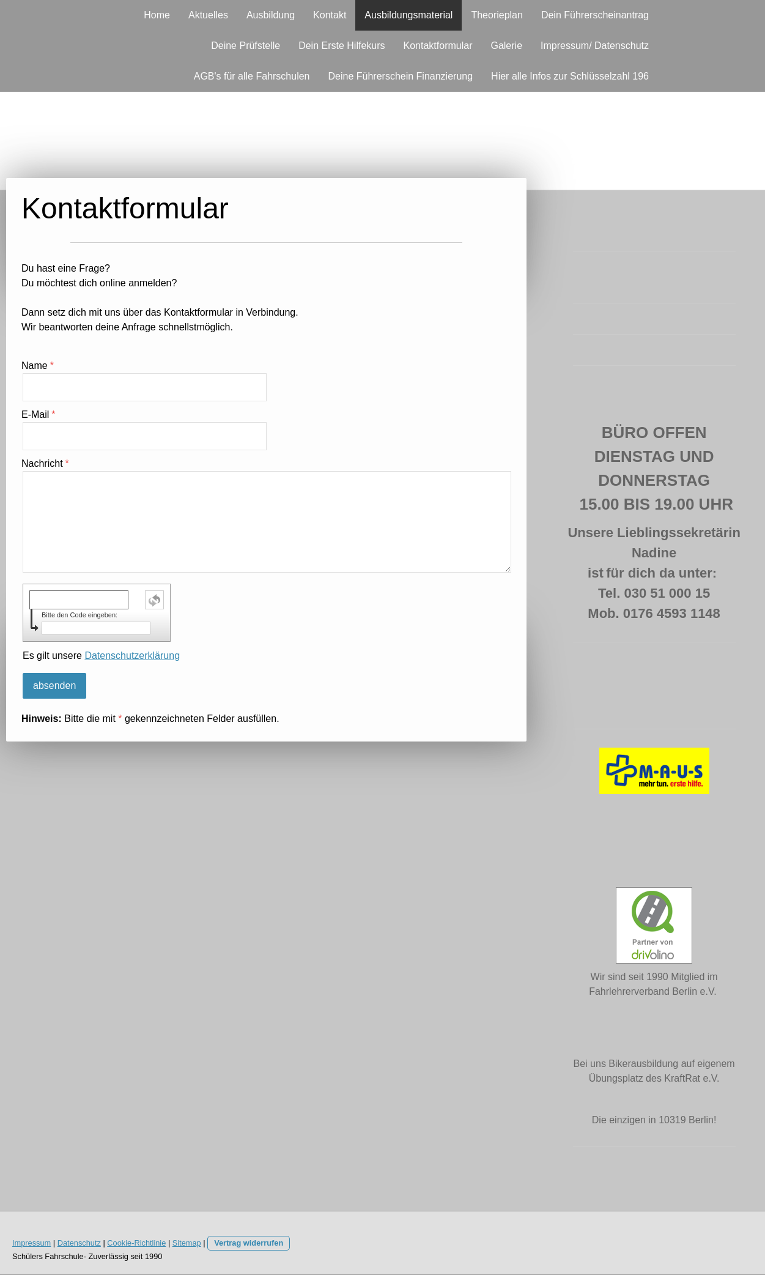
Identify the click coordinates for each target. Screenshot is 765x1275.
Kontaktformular (438, 45)
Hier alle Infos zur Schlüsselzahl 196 (570, 76)
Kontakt (329, 15)
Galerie (506, 45)
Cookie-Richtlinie (136, 1242)
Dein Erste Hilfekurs (341, 45)
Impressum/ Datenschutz (595, 45)
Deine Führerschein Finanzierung (400, 76)
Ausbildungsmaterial (408, 15)
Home (157, 15)
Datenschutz (79, 1242)
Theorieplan (497, 15)
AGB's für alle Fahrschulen (252, 76)
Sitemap (186, 1242)
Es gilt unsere (101, 655)
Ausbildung (270, 15)
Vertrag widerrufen (248, 1242)
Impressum (31, 1242)
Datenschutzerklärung (132, 655)
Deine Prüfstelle (245, 45)
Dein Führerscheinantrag (595, 15)
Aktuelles (208, 15)
